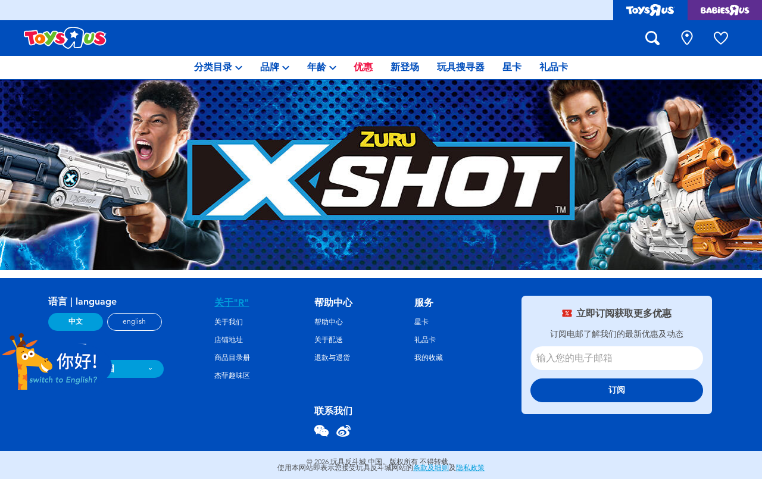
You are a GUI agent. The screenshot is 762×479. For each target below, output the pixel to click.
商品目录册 (232, 357)
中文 (75, 321)
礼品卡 (425, 340)
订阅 (616, 390)
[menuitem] (218, 67)
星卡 (421, 322)
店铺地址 (228, 340)
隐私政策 (470, 468)
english (134, 321)
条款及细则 (431, 468)
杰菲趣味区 (232, 375)
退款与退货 (332, 357)
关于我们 (228, 322)
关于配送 (328, 340)
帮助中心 (328, 322)
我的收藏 (428, 357)
